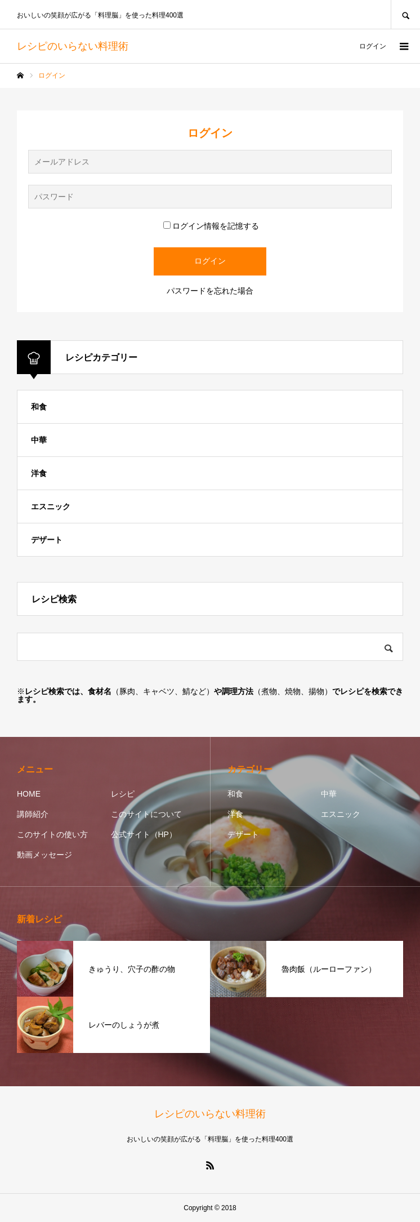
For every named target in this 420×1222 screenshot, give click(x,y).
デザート (46, 539)
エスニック (50, 506)
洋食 (39, 473)
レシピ (123, 793)
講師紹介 (32, 814)
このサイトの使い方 (52, 834)
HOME (29, 793)
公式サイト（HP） (144, 834)
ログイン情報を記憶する (211, 225)
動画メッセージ (44, 854)
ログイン (372, 46)
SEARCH (405, 14)
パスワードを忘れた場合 (210, 290)
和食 (39, 406)
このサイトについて (146, 814)
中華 (39, 440)
